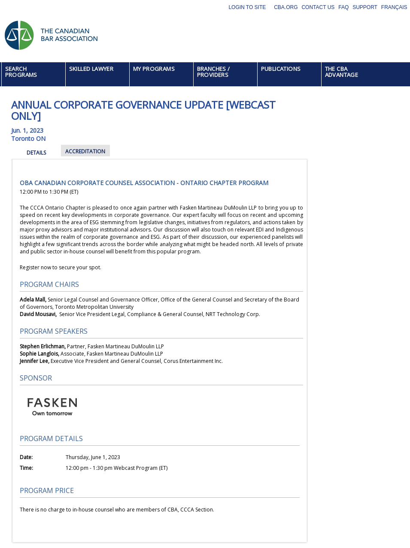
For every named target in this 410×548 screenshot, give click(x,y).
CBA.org (286, 7)
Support (364, 7)
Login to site (247, 7)
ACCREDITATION (85, 151)
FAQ (343, 7)
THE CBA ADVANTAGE (341, 72)
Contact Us (317, 7)
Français (394, 7)
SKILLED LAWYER (91, 69)
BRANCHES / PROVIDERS (213, 72)
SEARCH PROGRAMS (21, 72)
